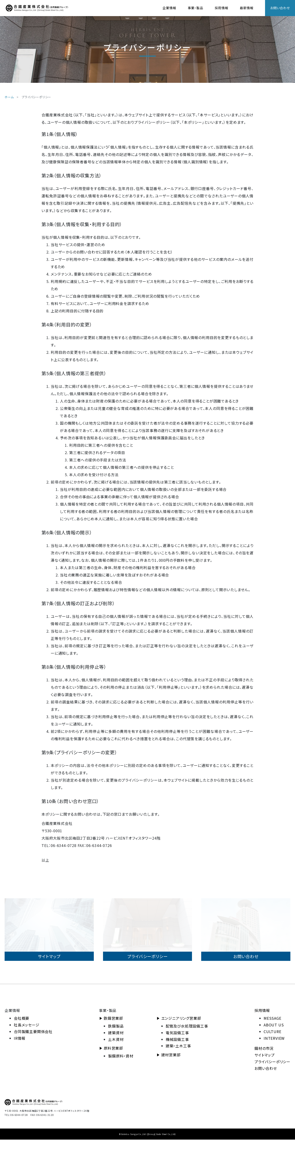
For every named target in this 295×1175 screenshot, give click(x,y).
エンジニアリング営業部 (181, 1054)
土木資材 (116, 1074)
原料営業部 (113, 1083)
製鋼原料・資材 (120, 1091)
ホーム (9, 97)
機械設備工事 (177, 1074)
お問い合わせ (280, 8)
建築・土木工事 (178, 1081)
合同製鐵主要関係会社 (33, 1067)
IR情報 (19, 1073)
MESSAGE (272, 1054)
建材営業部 (171, 1090)
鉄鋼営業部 (113, 1054)
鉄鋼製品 (116, 1061)
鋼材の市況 (264, 1084)
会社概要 (21, 1054)
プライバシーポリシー (272, 1097)
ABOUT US (274, 1060)
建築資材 (116, 1068)
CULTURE (272, 1067)
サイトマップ (264, 1090)
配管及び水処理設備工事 (187, 1061)
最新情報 (247, 8)
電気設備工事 (177, 1068)
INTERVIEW (274, 1073)
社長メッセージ (26, 1060)
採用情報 (221, 8)
